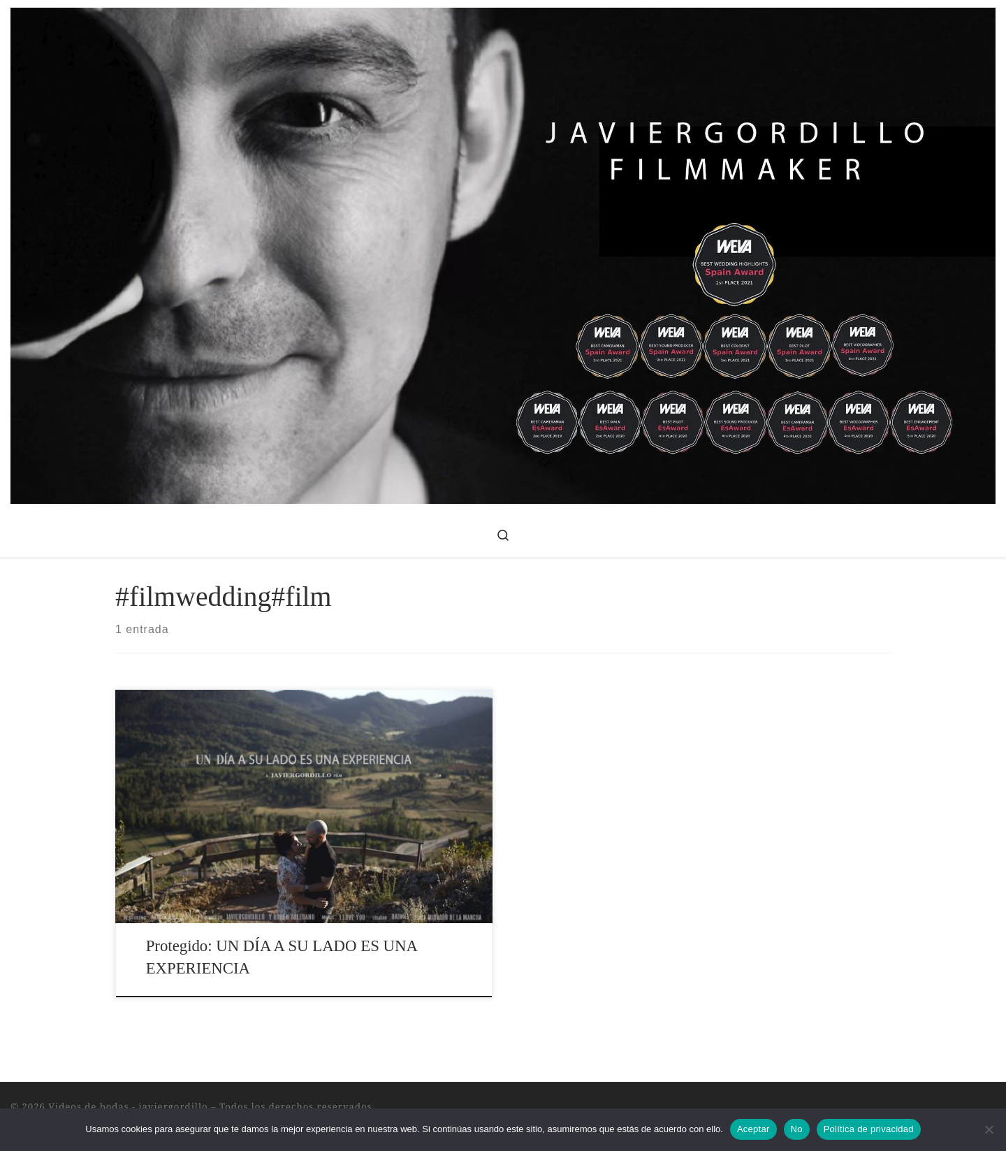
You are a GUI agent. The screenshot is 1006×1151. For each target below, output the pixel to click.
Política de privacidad (869, 1129)
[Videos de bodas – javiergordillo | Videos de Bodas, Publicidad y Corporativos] (503, 253)
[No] (989, 1129)
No (797, 1129)
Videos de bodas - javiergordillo (127, 1106)
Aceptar (753, 1129)
